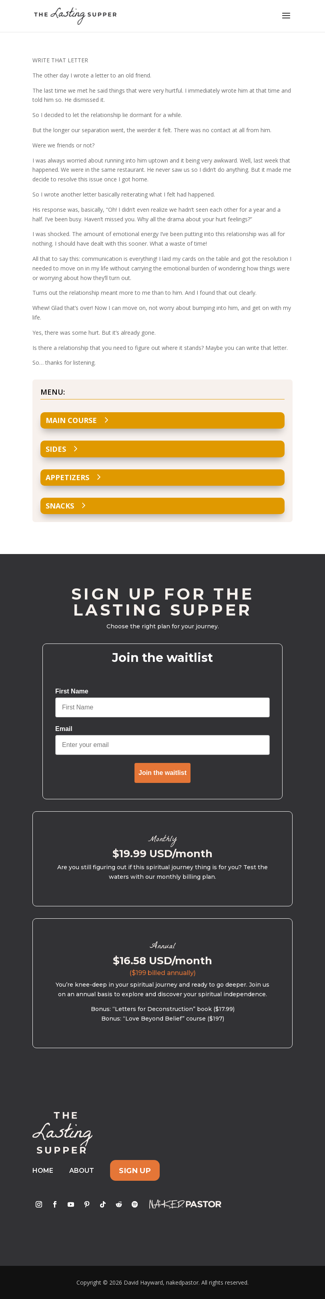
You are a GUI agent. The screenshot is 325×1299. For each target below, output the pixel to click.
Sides (56, 449)
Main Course (71, 420)
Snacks (60, 505)
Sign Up (135, 1170)
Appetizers (67, 477)
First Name (71, 691)
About (81, 1170)
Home (42, 1170)
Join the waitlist (162, 772)
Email (63, 728)
